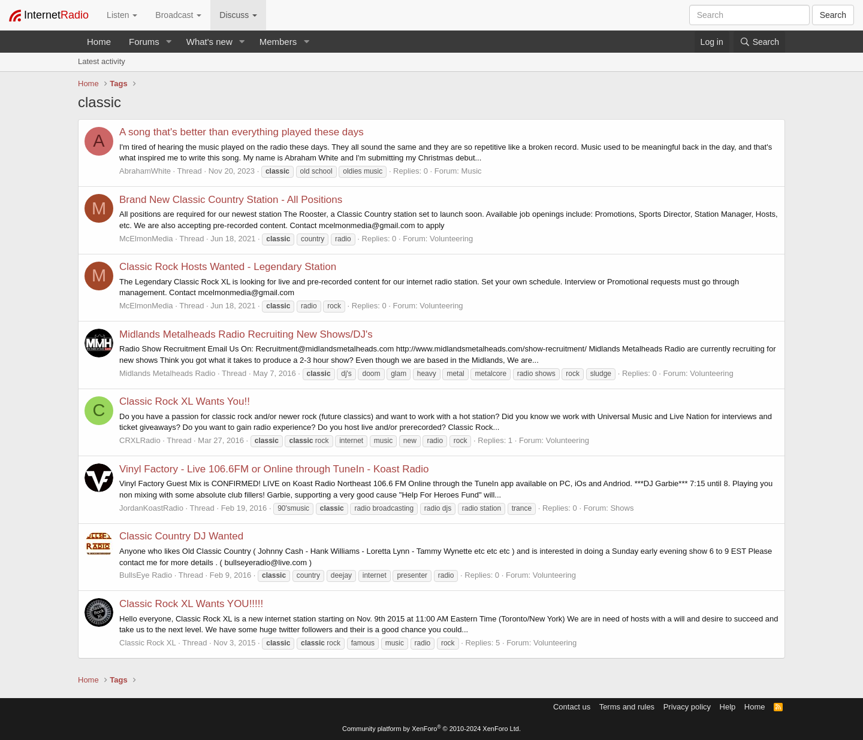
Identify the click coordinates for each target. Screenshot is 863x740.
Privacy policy (687, 706)
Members (278, 42)
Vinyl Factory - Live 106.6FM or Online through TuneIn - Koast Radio (274, 469)
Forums (144, 42)
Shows (621, 508)
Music (471, 170)
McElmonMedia (146, 238)
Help (728, 706)
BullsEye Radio (145, 575)
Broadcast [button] (178, 15)
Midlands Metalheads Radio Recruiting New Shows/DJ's (246, 334)
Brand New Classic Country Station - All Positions (230, 199)
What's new (209, 42)
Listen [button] (122, 15)
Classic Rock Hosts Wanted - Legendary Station (227, 266)
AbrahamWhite (145, 170)
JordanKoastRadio (151, 508)
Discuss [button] (238, 15)
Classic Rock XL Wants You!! (184, 401)
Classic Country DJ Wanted (181, 536)
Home (99, 42)
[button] (169, 42)
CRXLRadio (140, 440)
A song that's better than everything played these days (241, 132)
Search (833, 15)
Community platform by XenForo (431, 728)
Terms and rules (626, 706)
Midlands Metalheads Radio (167, 373)
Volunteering (451, 238)
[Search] (759, 42)
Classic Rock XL (147, 642)
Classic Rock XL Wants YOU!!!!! (191, 603)
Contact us (571, 706)
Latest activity (101, 61)
